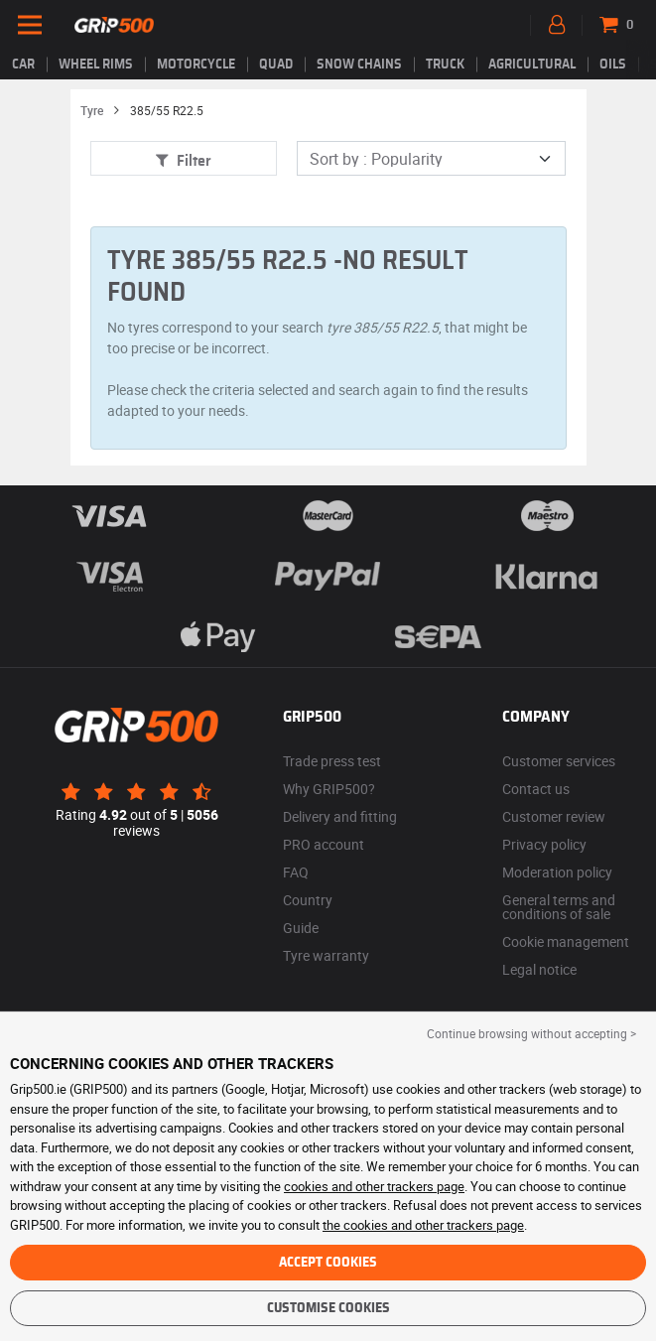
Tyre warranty (326, 955)
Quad (276, 64)
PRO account (323, 844)
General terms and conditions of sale (558, 906)
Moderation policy (557, 872)
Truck (445, 64)
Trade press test (332, 760)
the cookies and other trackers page (423, 1225)
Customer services (558, 760)
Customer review (553, 816)
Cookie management (565, 941)
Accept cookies (328, 1263)
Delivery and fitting (340, 816)
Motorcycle (196, 64)
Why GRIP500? (329, 788)
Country (307, 899)
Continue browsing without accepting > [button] (531, 1033)
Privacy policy (544, 844)
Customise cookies (328, 1308)
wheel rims (96, 64)
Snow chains (359, 64)
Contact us (536, 788)
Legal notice (539, 969)
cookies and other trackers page (374, 1186)
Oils (612, 64)
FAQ (296, 872)
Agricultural (532, 64)
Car (23, 64)
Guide (301, 927)
